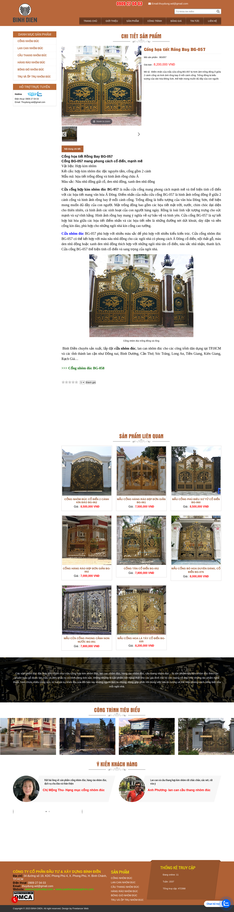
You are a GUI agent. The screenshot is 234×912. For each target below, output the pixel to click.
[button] (46, 811)
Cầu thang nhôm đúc (32, 55)
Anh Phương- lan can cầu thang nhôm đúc (179, 790)
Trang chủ (90, 21)
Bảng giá (176, 21)
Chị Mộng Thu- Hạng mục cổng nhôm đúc (74, 790)
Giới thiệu (112, 21)
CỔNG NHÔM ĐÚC (121, 878)
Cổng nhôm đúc (28, 41)
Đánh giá (90, 382)
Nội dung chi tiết (72, 149)
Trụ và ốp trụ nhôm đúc (34, 76)
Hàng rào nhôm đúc (31, 62)
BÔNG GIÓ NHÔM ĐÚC (124, 895)
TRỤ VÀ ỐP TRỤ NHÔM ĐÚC (127, 899)
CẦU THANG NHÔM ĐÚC (125, 886)
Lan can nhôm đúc (30, 48)
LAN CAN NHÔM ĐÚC (123, 882)
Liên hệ (212, 21)
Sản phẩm (132, 21)
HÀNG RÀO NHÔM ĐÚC (124, 891)
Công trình (154, 21)
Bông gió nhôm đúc (31, 69)
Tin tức (194, 21)
